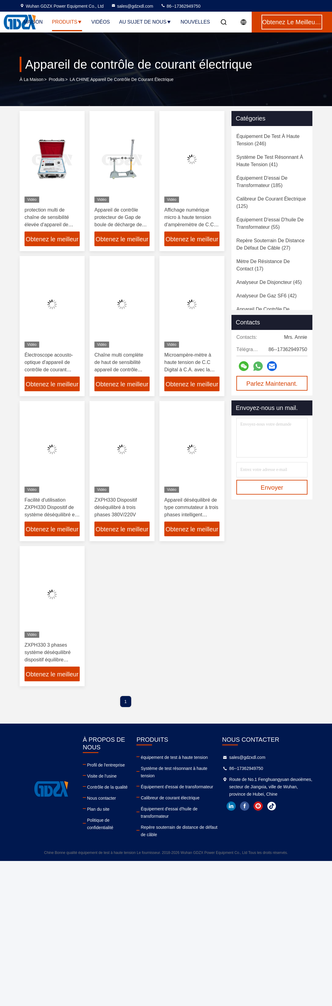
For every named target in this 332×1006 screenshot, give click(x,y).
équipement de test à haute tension (174, 757)
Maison (33, 22)
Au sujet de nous (145, 22)
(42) (266, 295)
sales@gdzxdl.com (132, 6)
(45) (269, 282)
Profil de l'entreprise (106, 765)
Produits (67, 22)
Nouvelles (195, 22)
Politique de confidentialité (100, 824)
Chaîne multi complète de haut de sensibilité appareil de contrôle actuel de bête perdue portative (118, 369)
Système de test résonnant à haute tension (174, 772)
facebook (244, 806)
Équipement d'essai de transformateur (177, 786)
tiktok (271, 806)
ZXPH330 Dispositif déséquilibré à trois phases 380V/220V (115, 507)
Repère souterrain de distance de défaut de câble (179, 831)
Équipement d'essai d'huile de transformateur (169, 812)
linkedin (231, 806)
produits (56, 79)
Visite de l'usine (102, 776)
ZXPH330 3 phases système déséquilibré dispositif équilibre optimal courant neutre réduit (49, 659)
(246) (268, 140)
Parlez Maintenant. (272, 383)
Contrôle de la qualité (107, 787)
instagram (258, 806)
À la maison (32, 79)
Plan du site (98, 809)
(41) (269, 161)
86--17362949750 (180, 6)
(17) (263, 265)
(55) (270, 223)
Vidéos (100, 22)
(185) (262, 181)
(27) (270, 244)
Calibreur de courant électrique (170, 797)
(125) (271, 202)
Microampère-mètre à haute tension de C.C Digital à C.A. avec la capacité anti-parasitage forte (190, 369)
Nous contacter (101, 798)
